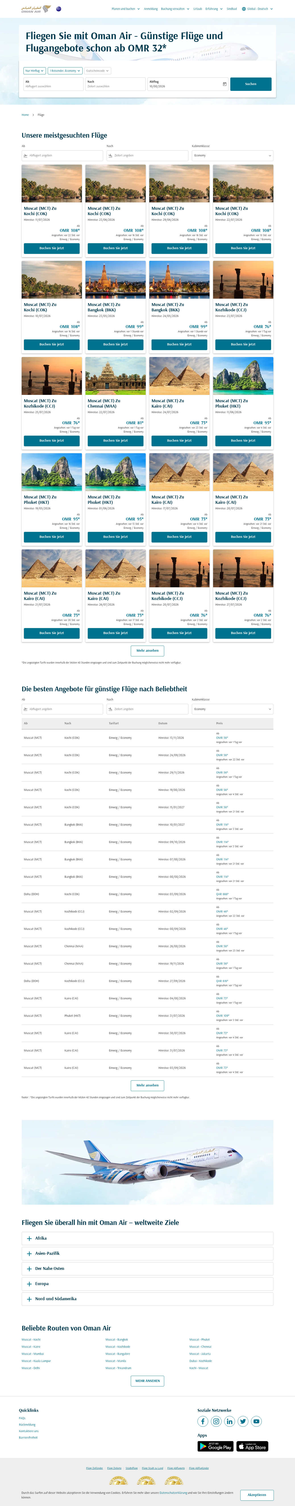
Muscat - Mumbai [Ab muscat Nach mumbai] (33, 1354)
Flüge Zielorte (114, 1468)
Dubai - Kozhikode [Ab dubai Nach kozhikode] (200, 1361)
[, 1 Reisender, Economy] (63, 71)
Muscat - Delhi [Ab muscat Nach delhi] (31, 1368)
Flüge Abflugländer (199, 1468)
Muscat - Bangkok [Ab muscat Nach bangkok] (117, 1339)
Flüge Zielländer (94, 1468)
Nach (90, 82)
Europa (37, 1283)
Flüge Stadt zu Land (152, 1468)
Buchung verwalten (176, 9)
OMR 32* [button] (147, 48)
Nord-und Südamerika (51, 1299)
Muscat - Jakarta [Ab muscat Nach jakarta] (200, 1354)
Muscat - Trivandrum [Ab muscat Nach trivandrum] (118, 1368)
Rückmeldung (27, 1424)
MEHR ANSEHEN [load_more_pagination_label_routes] (147, 1381)
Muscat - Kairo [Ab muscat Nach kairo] (31, 1347)
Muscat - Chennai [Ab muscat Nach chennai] (200, 1347)
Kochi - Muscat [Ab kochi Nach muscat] (198, 1368)
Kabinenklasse (201, 146)
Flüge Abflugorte (176, 1468)
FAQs (22, 1418)
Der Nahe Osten (44, 1268)
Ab (27, 82)
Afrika (36, 1238)
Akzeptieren (257, 1495)
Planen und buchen (127, 9)
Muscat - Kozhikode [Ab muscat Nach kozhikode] (118, 1347)
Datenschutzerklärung (173, 1493)
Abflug (154, 82)
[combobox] (53, 86)
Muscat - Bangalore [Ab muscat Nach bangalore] (118, 1354)
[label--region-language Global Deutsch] (257, 9)
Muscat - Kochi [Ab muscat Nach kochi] (31, 1339)
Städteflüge (132, 1468)
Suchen (250, 84)
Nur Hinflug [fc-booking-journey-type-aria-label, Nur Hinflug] (32, 71)
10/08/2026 (157, 86)
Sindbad (232, 9)
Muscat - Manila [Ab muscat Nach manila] (116, 1361)
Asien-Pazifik (42, 1253)
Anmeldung (151, 9)
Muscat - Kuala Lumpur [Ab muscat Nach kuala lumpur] (36, 1361)
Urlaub (197, 9)
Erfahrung (215, 9)
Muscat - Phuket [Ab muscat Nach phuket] (199, 1339)
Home (25, 115)
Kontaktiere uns (29, 1431)
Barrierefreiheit (28, 1437)
